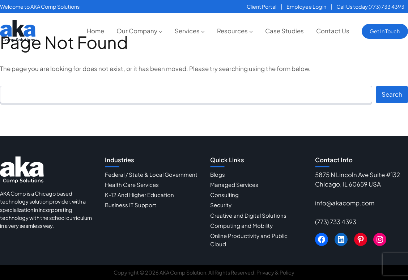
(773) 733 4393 (335, 222)
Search (392, 94)
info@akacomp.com (344, 203)
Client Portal (261, 6)
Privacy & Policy (275, 272)
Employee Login (306, 6)
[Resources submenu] (251, 31)
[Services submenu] (203, 31)
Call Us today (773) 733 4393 (370, 6)
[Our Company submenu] (160, 31)
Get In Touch (385, 31)
